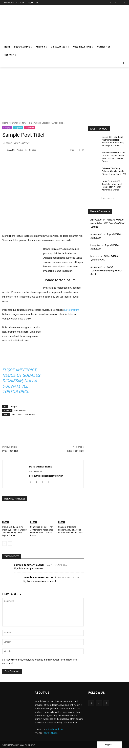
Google (13, 406)
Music (5, 522)
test (20, 414)
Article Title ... (58, 122)
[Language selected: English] (109, 744)
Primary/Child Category (39, 122)
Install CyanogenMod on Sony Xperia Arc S (105, 271)
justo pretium (71, 309)
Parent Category (18, 122)
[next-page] (10, 543)
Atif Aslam (95, 219)
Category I (7, 127)
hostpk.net (95, 234)
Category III (29, 127)
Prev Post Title (10, 450)
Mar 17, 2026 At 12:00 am (57, 565)
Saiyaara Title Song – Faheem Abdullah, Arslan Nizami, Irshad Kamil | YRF (70, 530)
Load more (107, 198)
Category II (18, 127)
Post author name (40, 466)
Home (5, 122)
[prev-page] (4, 543)
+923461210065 (50, 732)
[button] (123, 63)
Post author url (35, 471)
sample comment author (29, 564)
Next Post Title (75, 450)
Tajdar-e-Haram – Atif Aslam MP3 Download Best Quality (107, 223)
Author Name (16, 150)
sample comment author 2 (40, 577)
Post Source (20, 410)
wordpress (30, 414)
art (13, 414)
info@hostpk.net (54, 729)
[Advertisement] (64, 92)
